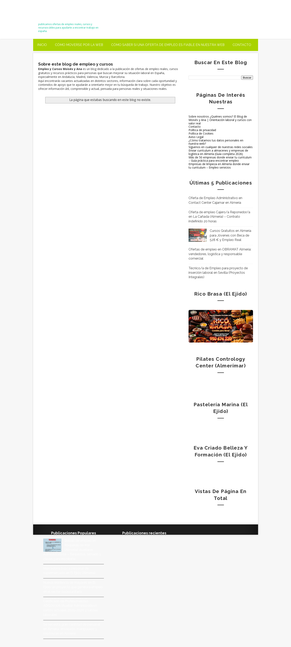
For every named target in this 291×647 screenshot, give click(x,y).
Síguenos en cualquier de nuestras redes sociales (221, 147)
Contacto (242, 45)
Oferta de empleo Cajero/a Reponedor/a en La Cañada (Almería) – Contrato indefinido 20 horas (219, 216)
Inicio (42, 45)
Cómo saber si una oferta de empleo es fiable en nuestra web (168, 45)
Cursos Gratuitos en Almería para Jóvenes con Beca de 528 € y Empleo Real (230, 235)
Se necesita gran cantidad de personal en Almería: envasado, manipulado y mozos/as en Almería (71, 629)
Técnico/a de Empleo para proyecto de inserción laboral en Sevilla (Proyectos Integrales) (218, 272)
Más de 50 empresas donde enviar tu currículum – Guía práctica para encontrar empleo (220, 159)
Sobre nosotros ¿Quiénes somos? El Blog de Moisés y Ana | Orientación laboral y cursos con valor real (220, 120)
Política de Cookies (201, 133)
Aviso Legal (196, 137)
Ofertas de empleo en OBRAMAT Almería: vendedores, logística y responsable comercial (220, 253)
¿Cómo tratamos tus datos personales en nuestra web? (216, 142)
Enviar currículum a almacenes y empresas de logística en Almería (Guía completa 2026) (218, 152)
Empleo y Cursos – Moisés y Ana (67, 12)
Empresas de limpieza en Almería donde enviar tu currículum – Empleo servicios (219, 165)
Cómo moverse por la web (79, 45)
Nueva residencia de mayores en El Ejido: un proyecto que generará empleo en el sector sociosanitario (73, 587)
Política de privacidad (202, 130)
